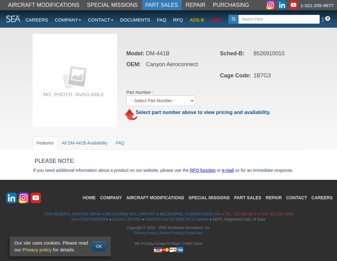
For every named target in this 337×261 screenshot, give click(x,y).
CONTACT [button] (100, 19)
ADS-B (197, 19)
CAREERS (36, 19)
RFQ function (203, 170)
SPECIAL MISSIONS (112, 5)
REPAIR (196, 5)
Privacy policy (37, 249)
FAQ (161, 19)
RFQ (178, 19)
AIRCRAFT (155, 197)
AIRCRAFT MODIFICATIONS (44, 5)
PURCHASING (231, 5)
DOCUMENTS (135, 19)
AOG (216, 19)
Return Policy (171, 233)
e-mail (228, 170)
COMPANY (111, 197)
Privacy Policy (145, 233)
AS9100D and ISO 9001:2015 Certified (176, 219)
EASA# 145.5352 (126, 219)
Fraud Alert (194, 233)
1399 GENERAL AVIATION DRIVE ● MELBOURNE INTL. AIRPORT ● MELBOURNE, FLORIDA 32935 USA (132, 214)
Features (44, 142)
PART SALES (161, 5)
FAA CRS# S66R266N (89, 219)
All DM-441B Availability (85, 142)
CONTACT (296, 197)
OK (99, 246)
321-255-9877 (245, 214)
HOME (89, 197)
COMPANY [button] (68, 19)
